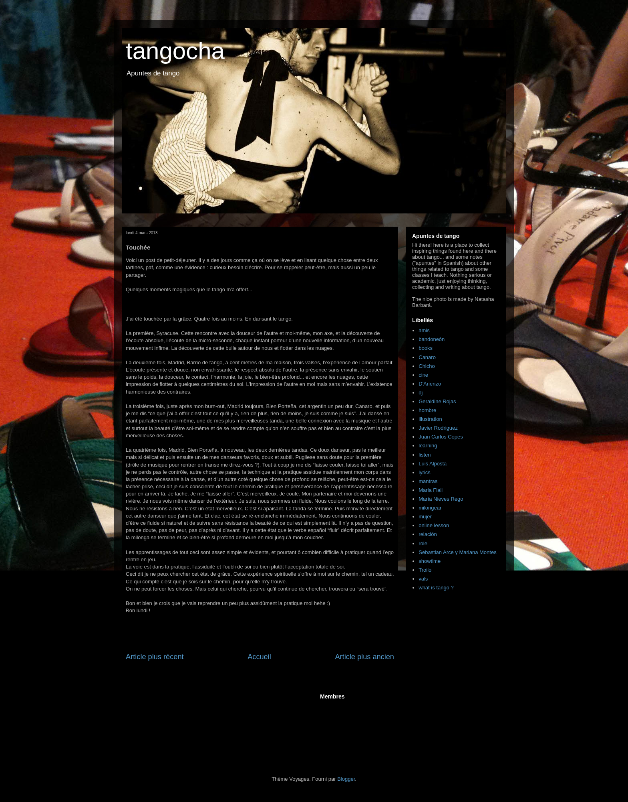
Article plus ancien (364, 657)
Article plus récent (155, 657)
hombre (427, 410)
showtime (430, 561)
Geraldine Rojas (437, 401)
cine (423, 375)
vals (423, 579)
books (426, 348)
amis (424, 330)
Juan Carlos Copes (441, 437)
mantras (428, 481)
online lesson (434, 525)
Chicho (427, 366)
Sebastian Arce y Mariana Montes (457, 552)
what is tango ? (436, 588)
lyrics (425, 472)
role (423, 543)
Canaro (427, 357)
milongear (430, 508)
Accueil (259, 657)
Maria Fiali (431, 490)
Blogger (346, 779)
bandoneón (432, 339)
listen (425, 455)
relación (428, 534)
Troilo (425, 570)
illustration (430, 419)
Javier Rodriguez (438, 428)
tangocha (175, 50)
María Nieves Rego (441, 499)
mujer (425, 517)
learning (428, 446)
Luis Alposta (433, 464)
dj (421, 393)
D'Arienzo (430, 384)
